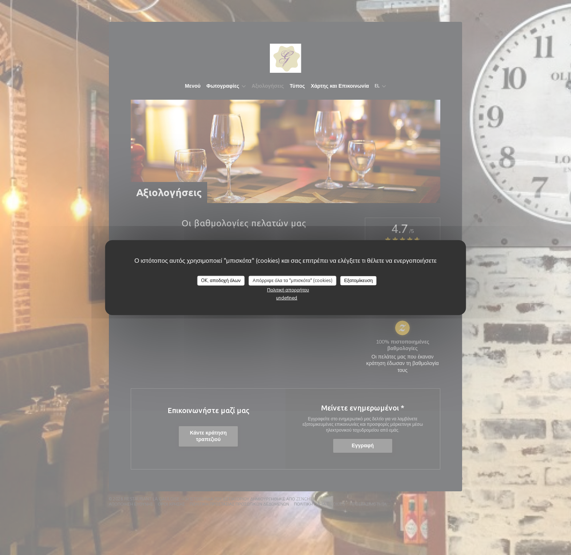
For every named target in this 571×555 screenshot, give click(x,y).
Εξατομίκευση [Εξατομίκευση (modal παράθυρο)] (358, 280)
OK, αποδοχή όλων (221, 280)
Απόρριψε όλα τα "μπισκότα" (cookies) (292, 280)
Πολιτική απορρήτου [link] (288, 290)
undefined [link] (286, 298)
